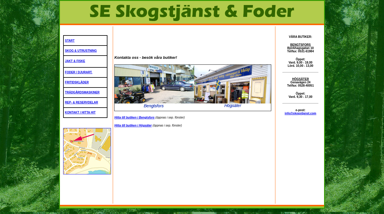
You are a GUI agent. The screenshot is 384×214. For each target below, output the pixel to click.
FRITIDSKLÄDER (77, 82)
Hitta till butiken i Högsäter (133, 125)
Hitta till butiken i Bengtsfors (134, 117)
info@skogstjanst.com (300, 113)
